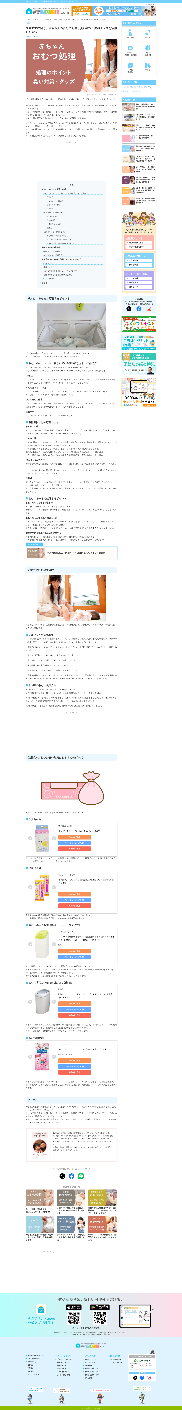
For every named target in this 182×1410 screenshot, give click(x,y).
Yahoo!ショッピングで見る (75, 843)
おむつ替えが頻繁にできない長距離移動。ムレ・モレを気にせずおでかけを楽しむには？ (102, 1210)
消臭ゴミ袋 (48, 267)
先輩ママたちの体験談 (52, 251)
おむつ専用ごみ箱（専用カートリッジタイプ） (61, 271)
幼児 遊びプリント (63, 1362)
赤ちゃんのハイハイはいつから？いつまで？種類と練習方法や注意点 (145, 148)
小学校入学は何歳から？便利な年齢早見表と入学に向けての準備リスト (145, 201)
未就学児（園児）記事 (92, 1368)
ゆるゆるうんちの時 (54, 224)
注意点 (49, 228)
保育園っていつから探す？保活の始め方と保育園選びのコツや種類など (145, 190)
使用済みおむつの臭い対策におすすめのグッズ (61, 259)
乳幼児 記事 (88, 1365)
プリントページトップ (64, 1359)
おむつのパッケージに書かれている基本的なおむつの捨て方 (66, 193)
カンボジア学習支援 (116, 1362)
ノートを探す (134, 278)
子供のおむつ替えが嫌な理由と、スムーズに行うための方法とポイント (71, 1210)
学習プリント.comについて (36, 1355)
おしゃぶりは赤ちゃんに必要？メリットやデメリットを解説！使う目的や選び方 (145, 159)
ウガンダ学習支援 (115, 1359)
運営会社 (30, 1365)
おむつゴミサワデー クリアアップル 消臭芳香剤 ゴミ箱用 (82, 1049)
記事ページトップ (90, 1359)
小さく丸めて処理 (53, 205)
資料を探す (133, 287)
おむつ (30, 36)
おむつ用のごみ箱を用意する (57, 236)
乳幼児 (28, 23)
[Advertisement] (71, 160)
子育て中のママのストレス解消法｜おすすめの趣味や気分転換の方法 (71, 1237)
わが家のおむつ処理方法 (53, 255)
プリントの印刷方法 (34, 1359)
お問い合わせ (32, 1362)
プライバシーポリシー (35, 1374)
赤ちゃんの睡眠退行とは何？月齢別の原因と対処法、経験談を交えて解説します (145, 180)
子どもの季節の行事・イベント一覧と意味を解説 (145, 137)
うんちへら (48, 263)
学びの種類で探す (136, 247)
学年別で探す (134, 260)
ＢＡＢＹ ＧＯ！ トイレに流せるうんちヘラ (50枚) (79, 831)
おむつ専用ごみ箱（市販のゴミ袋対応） (58, 275)
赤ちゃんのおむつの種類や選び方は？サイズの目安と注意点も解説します (40, 1237)
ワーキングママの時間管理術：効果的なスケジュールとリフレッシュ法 (102, 1237)
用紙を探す (133, 283)
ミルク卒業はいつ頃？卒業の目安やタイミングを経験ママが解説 (145, 169)
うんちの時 (51, 220)
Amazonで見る (74, 837)
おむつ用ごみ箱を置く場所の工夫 (59, 239)
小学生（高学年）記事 (92, 1375)
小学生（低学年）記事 (92, 1372)
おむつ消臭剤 (49, 278)
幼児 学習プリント (63, 1365)
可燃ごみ (50, 197)
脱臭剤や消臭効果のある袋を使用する (61, 243)
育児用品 (147, 87)
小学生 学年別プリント (64, 1368)
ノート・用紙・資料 (63, 1375)
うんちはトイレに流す (55, 201)
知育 (138, 87)
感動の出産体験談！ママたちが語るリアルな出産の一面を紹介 (145, 106)
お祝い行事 (136, 91)
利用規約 (30, 1368)
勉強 (125, 87)
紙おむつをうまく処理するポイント (56, 189)
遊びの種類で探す (136, 243)
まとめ (44, 283)
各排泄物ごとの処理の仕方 (54, 213)
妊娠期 (125, 91)
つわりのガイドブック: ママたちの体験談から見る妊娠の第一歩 (145, 117)
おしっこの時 (52, 216)
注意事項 (50, 208)
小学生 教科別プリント (64, 1372)
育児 (37, 36)
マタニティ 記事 (90, 1362)
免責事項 (30, 1371)
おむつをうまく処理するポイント (56, 232)
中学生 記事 (88, 1378)
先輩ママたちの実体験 (51, 247)
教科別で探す (134, 265)
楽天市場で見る (74, 849)
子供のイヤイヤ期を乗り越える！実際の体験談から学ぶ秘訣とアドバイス (145, 127)
